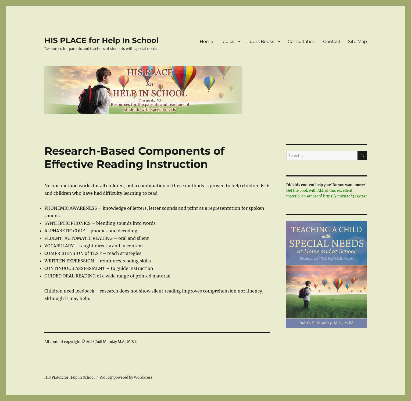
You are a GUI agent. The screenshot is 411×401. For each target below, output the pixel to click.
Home (206, 41)
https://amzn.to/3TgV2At (345, 196)
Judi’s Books (261, 41)
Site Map (357, 41)
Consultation (302, 41)
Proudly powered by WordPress (126, 377)
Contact (332, 41)
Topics (227, 41)
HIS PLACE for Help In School (101, 40)
